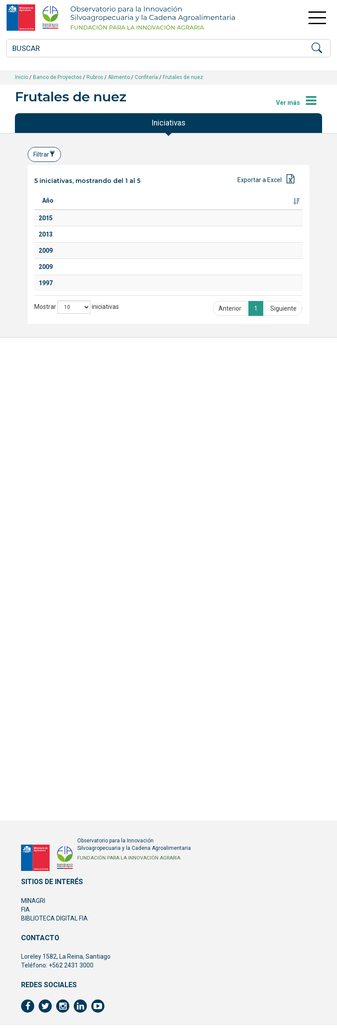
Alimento (119, 77)
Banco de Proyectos (57, 77)
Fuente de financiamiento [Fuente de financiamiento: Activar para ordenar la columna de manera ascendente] (267, 205)
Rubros (94, 77)
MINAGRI (33, 903)
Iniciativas (168, 122)
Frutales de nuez (183, 77)
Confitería (146, 77)
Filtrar (44, 154)
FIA (25, 912)
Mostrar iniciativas (76, 781)
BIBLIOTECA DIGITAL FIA (54, 920)
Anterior (230, 782)
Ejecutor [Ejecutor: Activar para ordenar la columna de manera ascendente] (194, 209)
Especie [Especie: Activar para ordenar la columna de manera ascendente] (148, 209)
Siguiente (283, 782)
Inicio (21, 77)
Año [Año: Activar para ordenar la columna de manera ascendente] (48, 209)
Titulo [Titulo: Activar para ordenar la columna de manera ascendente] (83, 209)
